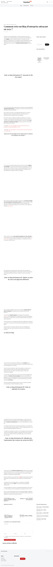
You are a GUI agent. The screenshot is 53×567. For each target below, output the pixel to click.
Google (20, 477)
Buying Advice (6, 514)
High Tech (8, 24)
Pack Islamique (46, 57)
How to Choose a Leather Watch (42, 512)
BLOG (5, 24)
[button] (47, 2)
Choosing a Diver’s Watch (26, 515)
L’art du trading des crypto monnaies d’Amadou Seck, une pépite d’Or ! (10, 499)
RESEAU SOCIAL (13, 24)
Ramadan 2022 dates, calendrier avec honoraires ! (26, 499)
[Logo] (27, 2)
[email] (17, 559)
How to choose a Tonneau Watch (10, 516)
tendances (6, 316)
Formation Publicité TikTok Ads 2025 (39, 59)
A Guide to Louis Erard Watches (42, 515)
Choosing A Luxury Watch (41, 518)
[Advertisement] (18, 59)
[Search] (47, 44)
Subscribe (23, 558)
